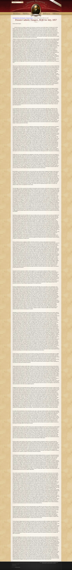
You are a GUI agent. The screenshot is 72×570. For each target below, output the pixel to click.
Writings (26, 14)
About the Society (17, 0)
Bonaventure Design (17, 567)
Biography (16, 14)
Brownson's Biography (44, 562)
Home (12, 0)
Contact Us (21, 0)
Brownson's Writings (50, 562)
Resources (46, 14)
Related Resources (55, 562)
